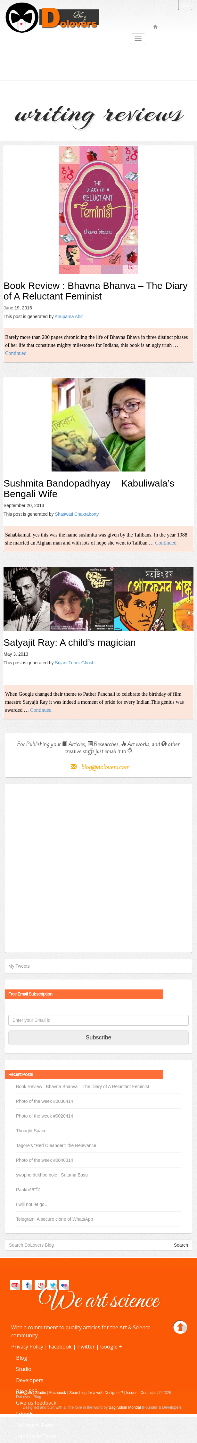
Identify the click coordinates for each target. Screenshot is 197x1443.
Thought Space (31, 1130)
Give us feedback (36, 1402)
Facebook (60, 1346)
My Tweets (19, 966)
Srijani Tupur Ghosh (74, 662)
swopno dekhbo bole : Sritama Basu (52, 1174)
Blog (21, 1357)
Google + (111, 1346)
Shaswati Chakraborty (77, 514)
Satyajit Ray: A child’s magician (70, 642)
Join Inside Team (36, 1436)
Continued (16, 353)
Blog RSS (26, 1391)
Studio (23, 1369)
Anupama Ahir (69, 316)
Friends (25, 1413)
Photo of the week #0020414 (44, 1116)
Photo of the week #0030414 (44, 1101)
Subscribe (98, 1037)
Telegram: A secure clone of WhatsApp (54, 1219)
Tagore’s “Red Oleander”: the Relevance (56, 1145)
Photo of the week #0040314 (44, 1160)
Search (181, 1245)
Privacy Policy (27, 1346)
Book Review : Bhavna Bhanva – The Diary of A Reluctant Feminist (96, 290)
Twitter (86, 1346)
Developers (30, 1380)
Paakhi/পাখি (28, 1189)
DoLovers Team (35, 1425)
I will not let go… (32, 1204)
